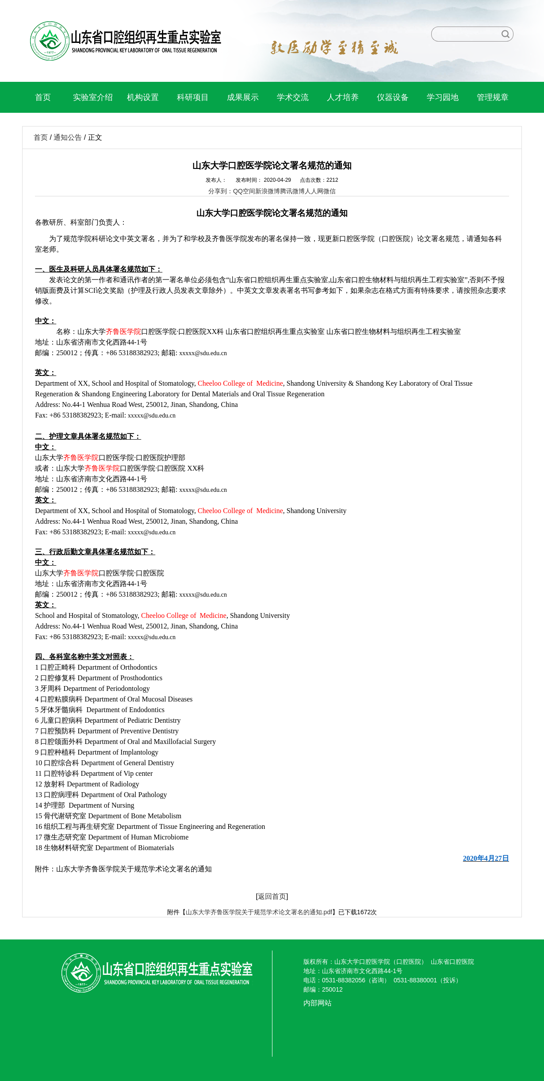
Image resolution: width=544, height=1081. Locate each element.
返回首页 (272, 896)
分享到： (220, 191)
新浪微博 (267, 191)
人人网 (314, 191)
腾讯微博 (292, 191)
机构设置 (143, 97)
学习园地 (443, 97)
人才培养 (343, 97)
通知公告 (68, 137)
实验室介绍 (93, 97)
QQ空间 (244, 191)
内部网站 (317, 1003)
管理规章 (493, 97)
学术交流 (293, 97)
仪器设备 (393, 97)
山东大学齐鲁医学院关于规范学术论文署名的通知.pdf (259, 912)
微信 (329, 191)
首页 (43, 97)
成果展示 (243, 97)
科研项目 (193, 97)
